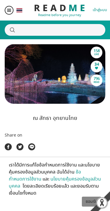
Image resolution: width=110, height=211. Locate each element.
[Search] (55, 30)
